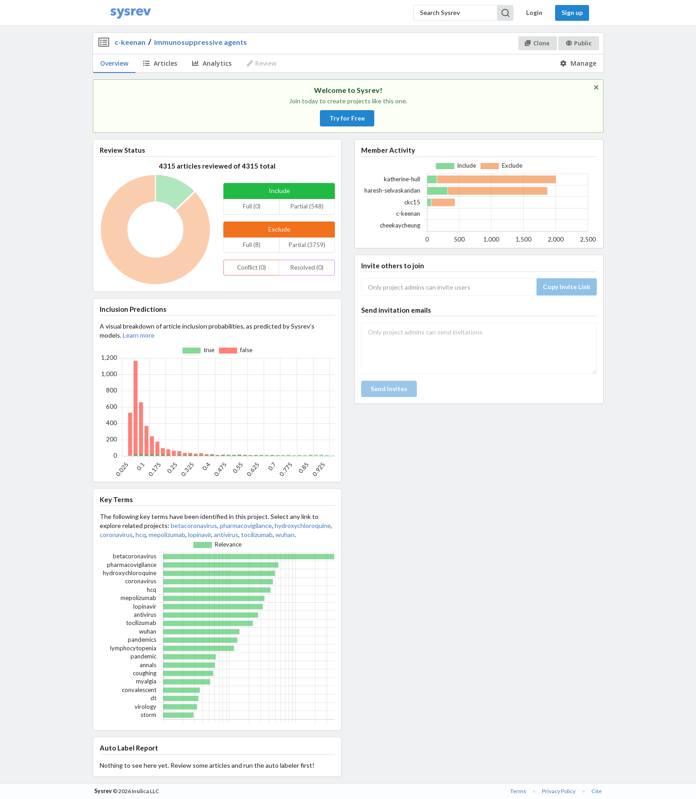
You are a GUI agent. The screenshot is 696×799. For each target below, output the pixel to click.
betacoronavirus (194, 525)
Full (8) (252, 244)
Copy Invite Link (566, 287)
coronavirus (116, 534)
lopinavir (199, 534)
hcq (140, 534)
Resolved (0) (307, 267)
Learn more (139, 335)
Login (534, 12)
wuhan (285, 534)
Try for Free (347, 118)
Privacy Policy (558, 791)
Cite (596, 791)
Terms (518, 791)
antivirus (226, 534)
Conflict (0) (251, 267)
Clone (537, 43)
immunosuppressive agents (200, 42)
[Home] (130, 13)
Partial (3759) (307, 244)
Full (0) (252, 206)
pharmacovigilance (246, 525)
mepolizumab (167, 534)
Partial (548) (307, 206)
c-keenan (130, 42)
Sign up (572, 12)
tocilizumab (257, 534)
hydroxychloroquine (303, 525)
